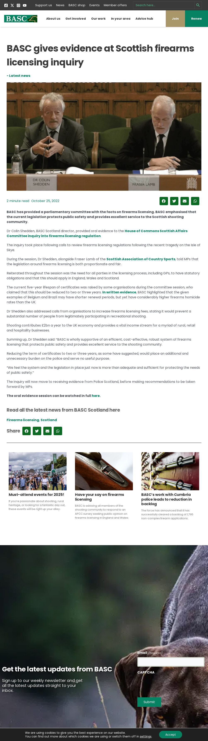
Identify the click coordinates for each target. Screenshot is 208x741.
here (96, 395)
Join (175, 19)
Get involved (75, 19)
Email (149, 652)
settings (145, 736)
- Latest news (18, 75)
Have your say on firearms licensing (99, 497)
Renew (196, 19)
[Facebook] (6, 5)
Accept (170, 735)
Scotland (49, 420)
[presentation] (168, 685)
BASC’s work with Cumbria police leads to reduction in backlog (166, 499)
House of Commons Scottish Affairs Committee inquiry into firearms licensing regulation (97, 233)
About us (53, 19)
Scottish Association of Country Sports (140, 259)
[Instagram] (18, 5)
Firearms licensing (23, 420)
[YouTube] (25, 5)
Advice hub (144, 19)
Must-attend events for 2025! (36, 494)
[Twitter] (12, 5)
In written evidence (119, 292)
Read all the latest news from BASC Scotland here (63, 410)
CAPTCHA (146, 672)
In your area (120, 19)
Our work (98, 19)
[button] (164, 201)
